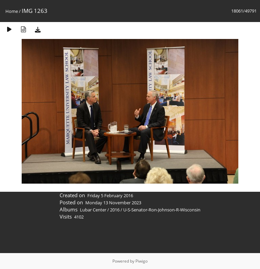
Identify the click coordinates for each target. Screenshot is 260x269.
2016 (115, 210)
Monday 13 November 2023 (113, 203)
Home (11, 11)
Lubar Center (93, 210)
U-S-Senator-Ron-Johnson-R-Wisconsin (161, 210)
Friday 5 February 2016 (110, 195)
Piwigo (141, 261)
